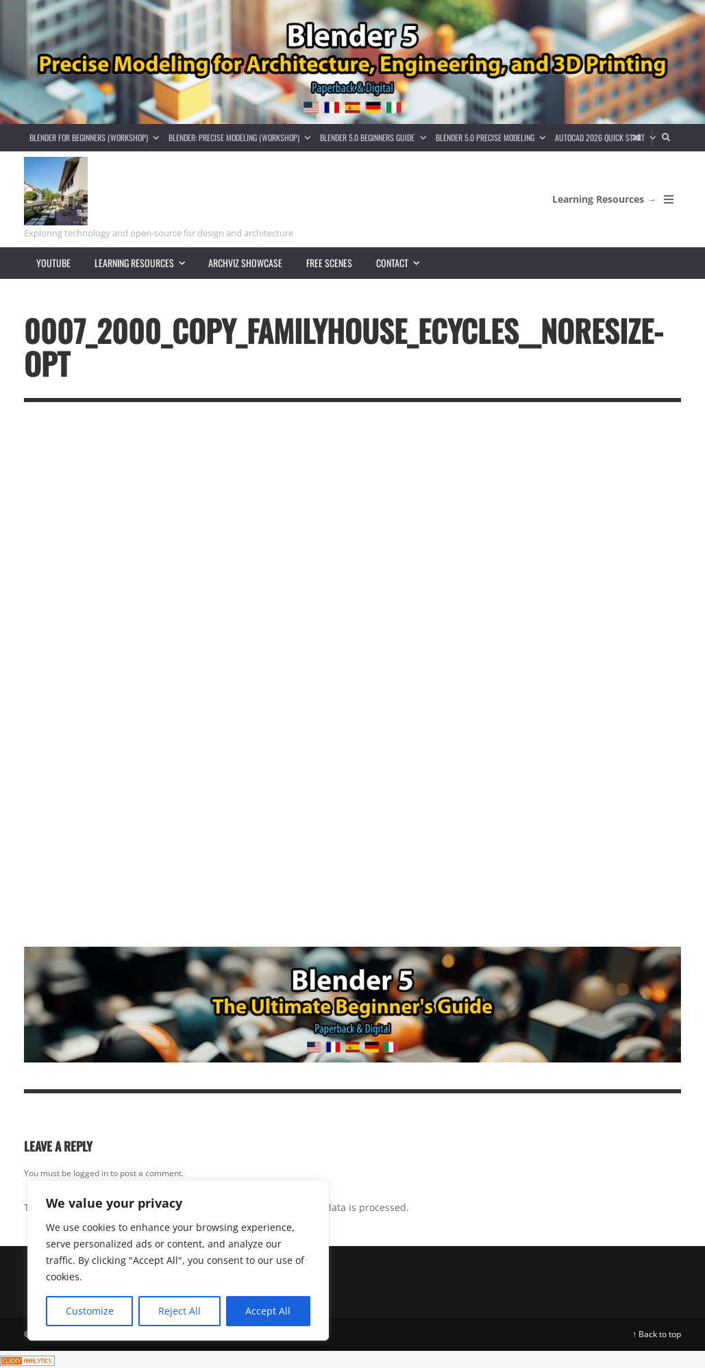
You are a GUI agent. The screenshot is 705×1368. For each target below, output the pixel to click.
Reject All (179, 1310)
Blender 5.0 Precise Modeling (493, 137)
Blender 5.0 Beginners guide (375, 137)
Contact (403, 263)
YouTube (53, 263)
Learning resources (146, 263)
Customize (90, 1310)
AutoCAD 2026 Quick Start (607, 137)
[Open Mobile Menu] (668, 199)
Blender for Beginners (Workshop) (96, 137)
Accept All (267, 1310)
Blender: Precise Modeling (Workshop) (242, 137)
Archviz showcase (245, 263)
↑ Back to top (656, 1334)
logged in (90, 1173)
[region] (178, 1260)
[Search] (667, 137)
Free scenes (329, 263)
